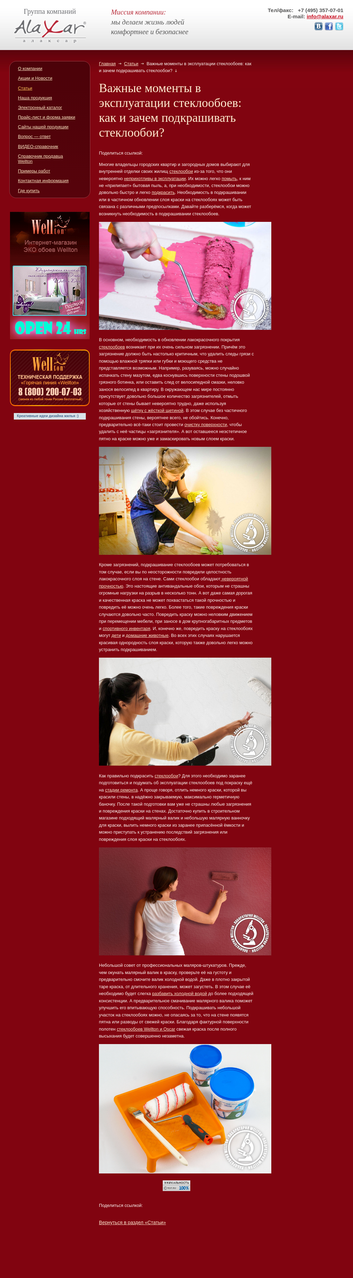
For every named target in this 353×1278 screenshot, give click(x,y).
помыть (229, 178)
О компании (30, 68)
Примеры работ (34, 171)
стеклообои (181, 171)
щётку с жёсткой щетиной (157, 410)
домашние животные (147, 635)
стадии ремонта (121, 790)
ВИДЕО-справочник (38, 146)
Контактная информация (43, 180)
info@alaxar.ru (325, 16)
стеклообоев (112, 347)
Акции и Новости (35, 78)
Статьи (131, 63)
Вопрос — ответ (34, 136)
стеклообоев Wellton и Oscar (146, 1029)
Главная (107, 63)
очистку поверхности (205, 424)
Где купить (29, 190)
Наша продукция (35, 97)
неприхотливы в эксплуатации (155, 178)
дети (116, 635)
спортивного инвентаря (126, 628)
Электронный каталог (40, 107)
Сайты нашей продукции (43, 126)
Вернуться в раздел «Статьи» (132, 1222)
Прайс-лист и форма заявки (46, 117)
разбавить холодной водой (179, 993)
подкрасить (163, 192)
